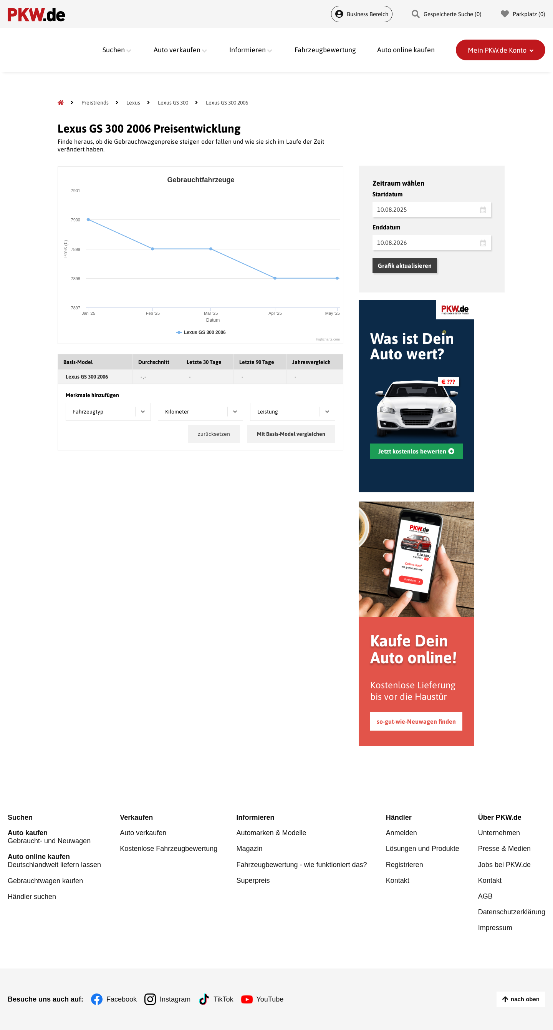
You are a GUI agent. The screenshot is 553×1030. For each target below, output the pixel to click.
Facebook (121, 999)
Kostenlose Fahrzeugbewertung (168, 849)
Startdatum (388, 194)
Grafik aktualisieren (405, 265)
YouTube (270, 999)
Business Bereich (361, 14)
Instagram (175, 999)
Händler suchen (32, 896)
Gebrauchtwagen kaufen (45, 881)
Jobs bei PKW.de (504, 865)
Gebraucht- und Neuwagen (54, 837)
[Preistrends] (95, 103)
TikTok (223, 999)
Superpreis (253, 880)
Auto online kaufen (406, 50)
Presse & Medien (504, 849)
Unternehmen (499, 833)
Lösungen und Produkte (422, 849)
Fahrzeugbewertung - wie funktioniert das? (301, 865)
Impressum (495, 928)
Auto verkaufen (143, 833)
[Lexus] (133, 103)
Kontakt (397, 880)
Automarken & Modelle (271, 833)
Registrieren (404, 865)
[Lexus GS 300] (173, 103)
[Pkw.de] (61, 103)
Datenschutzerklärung (511, 912)
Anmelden (401, 833)
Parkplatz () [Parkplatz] (523, 14)
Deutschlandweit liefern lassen (54, 861)
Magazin (249, 849)
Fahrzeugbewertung (325, 50)
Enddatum (387, 227)
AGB (485, 896)
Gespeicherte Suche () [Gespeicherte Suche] (447, 14)
